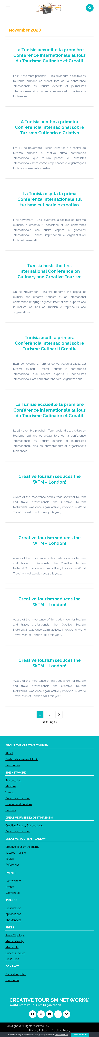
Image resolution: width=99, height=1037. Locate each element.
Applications (13, 914)
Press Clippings (14, 935)
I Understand (80, 1034)
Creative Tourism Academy (22, 846)
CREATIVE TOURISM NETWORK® (49, 1000)
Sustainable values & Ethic (21, 759)
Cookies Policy (61, 1030)
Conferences (13, 881)
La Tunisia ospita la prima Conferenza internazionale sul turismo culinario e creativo (49, 199)
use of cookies (61, 1034)
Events (9, 886)
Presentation (13, 780)
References (12, 864)
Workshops (12, 892)
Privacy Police (37, 1030)
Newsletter (12, 980)
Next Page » (49, 722)
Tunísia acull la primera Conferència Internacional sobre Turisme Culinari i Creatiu (49, 343)
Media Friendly (14, 941)
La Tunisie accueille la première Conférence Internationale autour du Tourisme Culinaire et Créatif (49, 55)
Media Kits (11, 947)
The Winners (13, 920)
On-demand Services (18, 804)
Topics (9, 858)
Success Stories (15, 953)
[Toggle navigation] (8, 8)
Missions (10, 786)
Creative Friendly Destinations (24, 825)
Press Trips (12, 959)
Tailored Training (15, 852)
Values (9, 792)
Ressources (12, 765)
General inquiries (15, 974)
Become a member (17, 798)
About (9, 753)
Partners (10, 810)
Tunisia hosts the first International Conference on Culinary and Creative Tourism (50, 271)
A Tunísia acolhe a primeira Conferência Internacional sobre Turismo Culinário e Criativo (49, 127)
